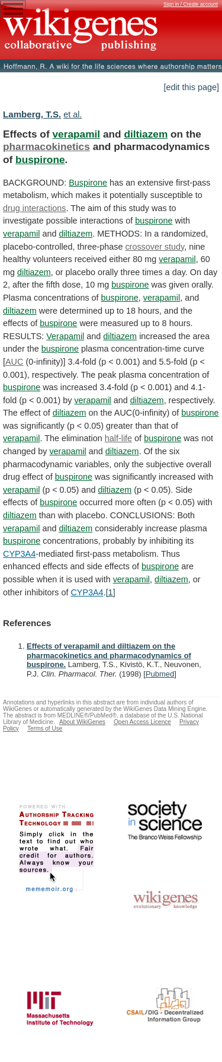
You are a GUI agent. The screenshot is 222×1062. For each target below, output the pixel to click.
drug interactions (34, 208)
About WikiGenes (82, 722)
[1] (110, 592)
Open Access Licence (142, 722)
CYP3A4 (19, 554)
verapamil (76, 134)
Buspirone (88, 182)
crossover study (154, 246)
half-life (118, 438)
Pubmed (160, 673)
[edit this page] (191, 87)
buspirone (40, 159)
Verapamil (65, 336)
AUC (14, 361)
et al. (72, 114)
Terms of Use (44, 728)
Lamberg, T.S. (32, 114)
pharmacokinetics (46, 146)
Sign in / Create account (190, 4)
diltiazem (146, 134)
